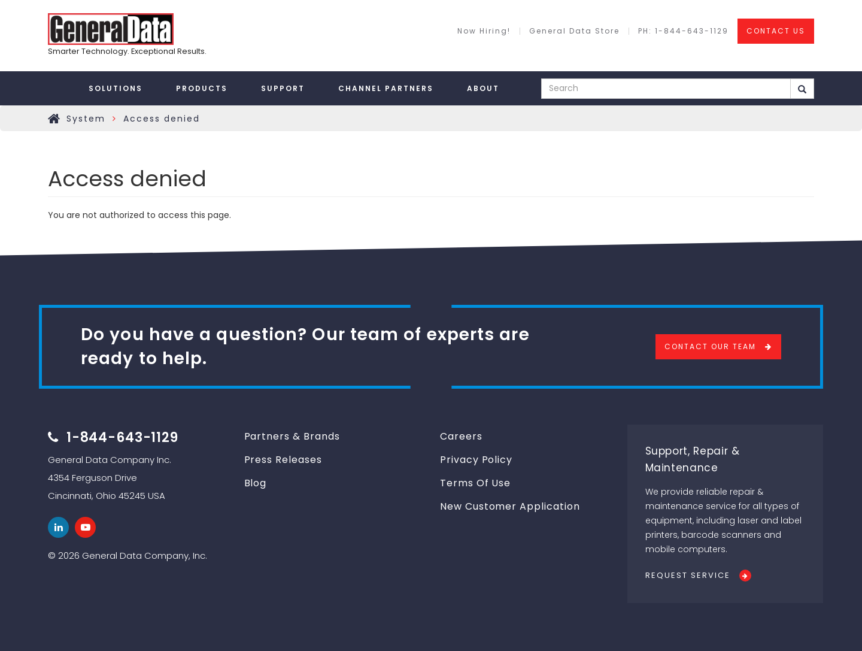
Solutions (115, 88)
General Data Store (574, 31)
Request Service (687, 575)
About (483, 88)
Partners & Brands (292, 436)
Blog (255, 483)
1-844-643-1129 (122, 437)
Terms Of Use (475, 483)
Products (201, 88)
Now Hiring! (484, 31)
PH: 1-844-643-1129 (683, 31)
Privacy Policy (476, 460)
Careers (461, 436)
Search (802, 89)
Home (54, 118)
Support (283, 88)
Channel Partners (385, 88)
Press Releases (283, 460)
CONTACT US (775, 31)
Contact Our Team (710, 346)
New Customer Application (510, 506)
